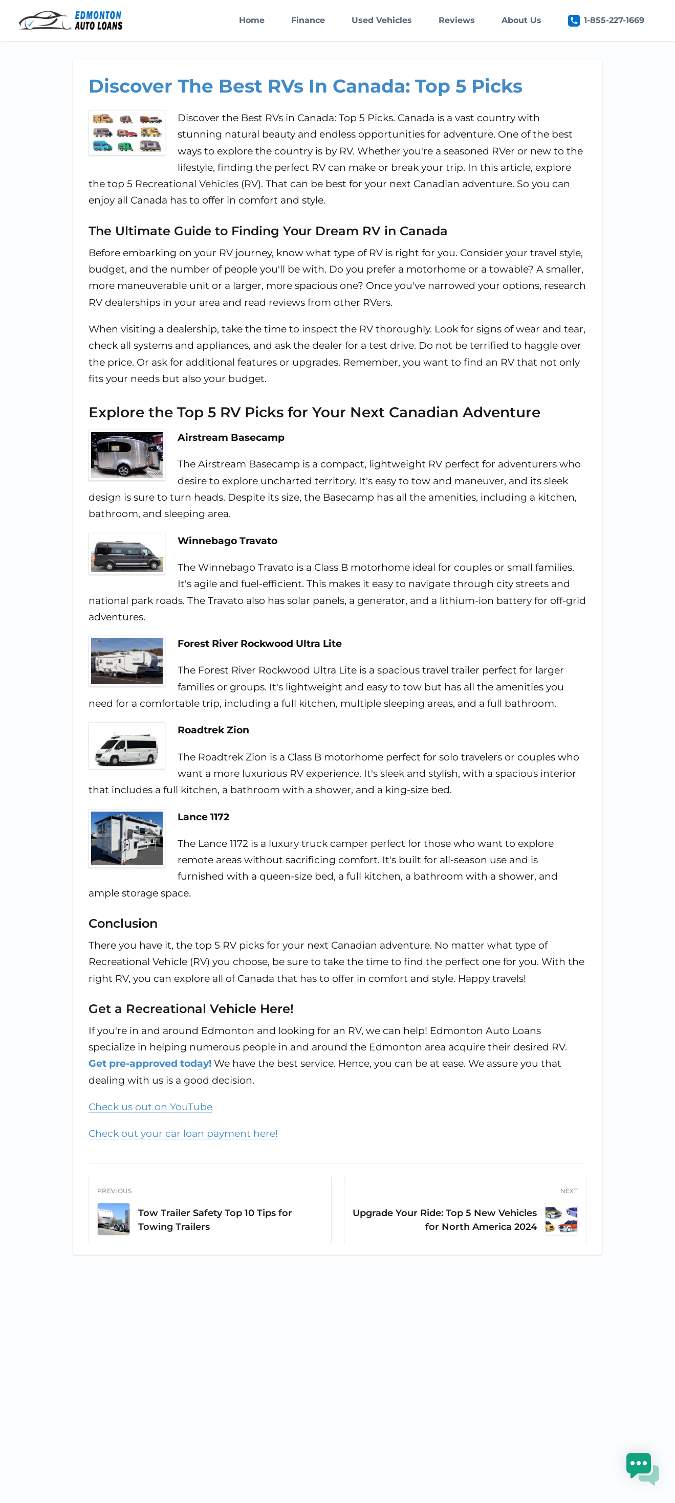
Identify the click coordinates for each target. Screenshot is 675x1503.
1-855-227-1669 (606, 21)
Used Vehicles (382, 20)
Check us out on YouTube (150, 1107)
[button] (643, 1471)
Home (252, 20)
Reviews (457, 20)
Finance (308, 20)
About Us (521, 20)
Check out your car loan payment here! (183, 1133)
